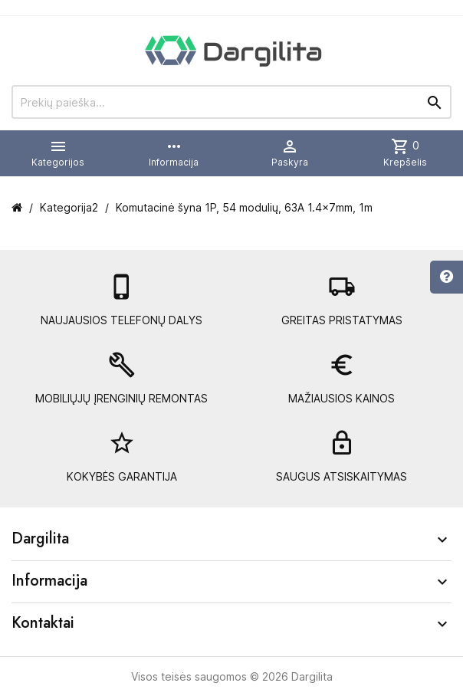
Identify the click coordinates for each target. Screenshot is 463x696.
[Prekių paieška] (231, 102)
